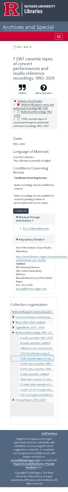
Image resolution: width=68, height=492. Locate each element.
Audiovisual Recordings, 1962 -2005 (35, 332)
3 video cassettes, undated (34, 374)
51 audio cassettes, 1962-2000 (36, 338)
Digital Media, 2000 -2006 (30, 327)
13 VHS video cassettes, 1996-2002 (39, 369)
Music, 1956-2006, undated (30, 322)
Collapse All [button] (21, 211)
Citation (22, 89)
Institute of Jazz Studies (30, 101)
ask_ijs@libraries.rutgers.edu (31, 288)
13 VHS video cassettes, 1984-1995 (38, 363)
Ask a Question (44, 89)
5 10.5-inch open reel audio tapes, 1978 (41, 394)
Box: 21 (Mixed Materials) (36, 228)
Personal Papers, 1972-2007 (31, 400)
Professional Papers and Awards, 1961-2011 (38, 317)
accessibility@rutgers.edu (25, 460)
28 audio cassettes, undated (35, 343)
